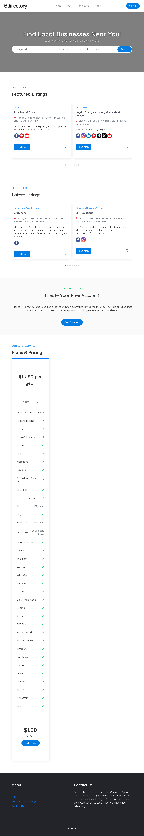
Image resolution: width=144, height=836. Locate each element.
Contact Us (83, 5)
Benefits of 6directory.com (26, 801)
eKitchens (20, 213)
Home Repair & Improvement (32, 208)
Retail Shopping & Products (93, 208)
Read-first (99, 5)
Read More (22, 147)
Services (24, 107)
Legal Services (88, 107)
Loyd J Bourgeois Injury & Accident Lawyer (98, 114)
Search (124, 49)
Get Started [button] (72, 322)
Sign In (133, 5)
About (69, 5)
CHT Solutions (84, 213)
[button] (65, 165)
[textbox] (68, 49)
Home (57, 5)
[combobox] (68, 49)
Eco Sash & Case (24, 112)
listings (16, 107)
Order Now (30, 743)
